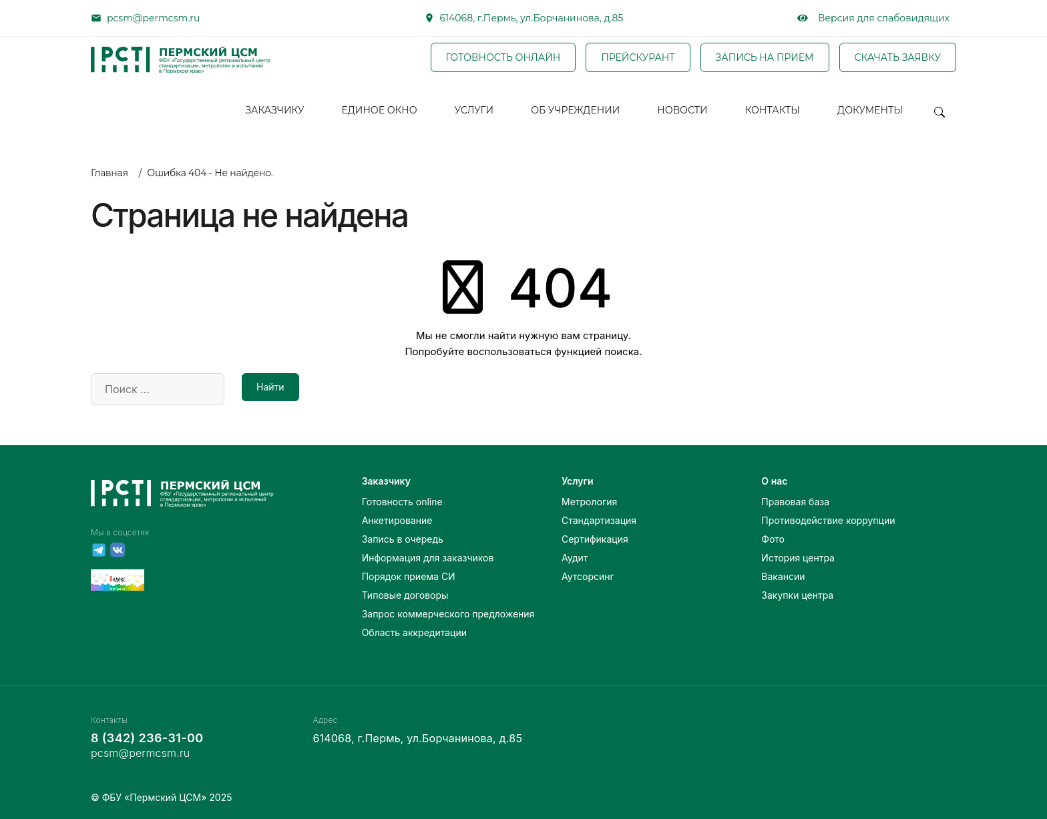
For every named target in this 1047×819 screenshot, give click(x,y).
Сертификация (595, 539)
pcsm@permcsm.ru (153, 18)
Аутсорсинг (588, 576)
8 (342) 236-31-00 (147, 738)
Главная (109, 173)
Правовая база (795, 501)
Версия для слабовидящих (873, 18)
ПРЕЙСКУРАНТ (637, 58)
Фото (773, 539)
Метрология (589, 501)
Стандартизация (599, 520)
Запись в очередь (402, 539)
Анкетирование (397, 520)
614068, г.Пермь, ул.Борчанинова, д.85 (532, 18)
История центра (798, 557)
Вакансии (783, 576)
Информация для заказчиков (428, 557)
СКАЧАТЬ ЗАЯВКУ (898, 58)
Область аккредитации (414, 632)
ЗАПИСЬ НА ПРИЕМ (765, 58)
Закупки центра (797, 595)
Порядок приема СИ (408, 576)
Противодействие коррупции (828, 520)
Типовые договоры (405, 595)
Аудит (575, 557)
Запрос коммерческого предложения (448, 613)
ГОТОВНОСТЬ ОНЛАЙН (503, 58)
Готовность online (402, 501)
